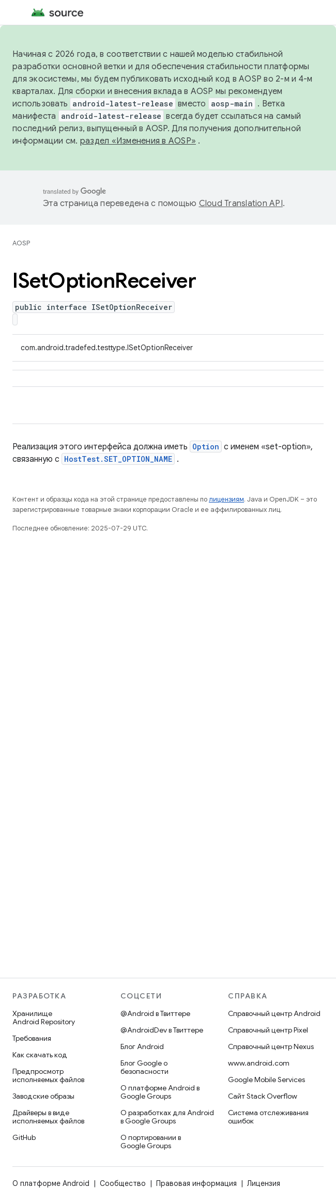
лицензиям (226, 499)
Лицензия (263, 1183)
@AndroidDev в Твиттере (161, 1030)
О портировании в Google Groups (150, 1141)
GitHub (24, 1137)
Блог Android (142, 1046)
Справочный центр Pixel (268, 1030)
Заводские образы (43, 1096)
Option (205, 446)
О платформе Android (50, 1183)
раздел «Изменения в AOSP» (138, 141)
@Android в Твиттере (155, 1013)
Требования (31, 1038)
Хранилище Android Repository (43, 1017)
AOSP (21, 243)
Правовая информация (196, 1183)
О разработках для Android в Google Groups (167, 1117)
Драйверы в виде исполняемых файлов (48, 1117)
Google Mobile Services (266, 1079)
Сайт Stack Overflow (262, 1096)
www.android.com (258, 1063)
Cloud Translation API (241, 203)
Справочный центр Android (274, 1013)
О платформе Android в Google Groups (160, 1092)
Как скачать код (39, 1054)
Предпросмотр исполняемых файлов (48, 1075)
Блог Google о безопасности (144, 1067)
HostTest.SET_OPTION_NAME (118, 459)
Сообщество (123, 1183)
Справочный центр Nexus (271, 1046)
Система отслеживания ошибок (268, 1117)
